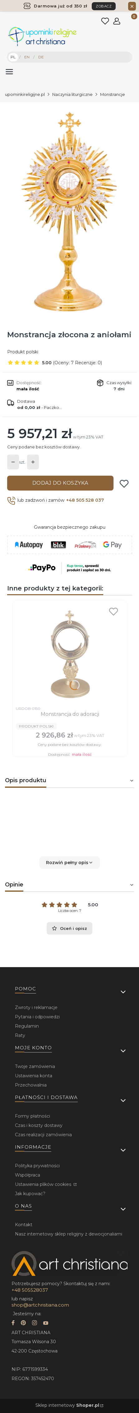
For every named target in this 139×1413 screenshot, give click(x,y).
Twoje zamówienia (35, 1066)
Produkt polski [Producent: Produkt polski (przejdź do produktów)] (22, 352)
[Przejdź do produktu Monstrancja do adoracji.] (70, 653)
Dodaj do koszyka (60, 483)
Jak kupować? (30, 1193)
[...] (69, 211)
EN (27, 57)
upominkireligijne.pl (25, 94)
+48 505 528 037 (85, 500)
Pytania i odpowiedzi (37, 1017)
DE (41, 57)
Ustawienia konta (33, 1076)
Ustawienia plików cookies (43, 1184)
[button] (69, 862)
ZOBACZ (104, 6)
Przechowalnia (31, 1085)
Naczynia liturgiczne (72, 94)
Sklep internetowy (67, 1405)
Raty (20, 1035)
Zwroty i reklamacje (36, 1007)
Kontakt (23, 1224)
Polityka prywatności (37, 1166)
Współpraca (27, 1175)
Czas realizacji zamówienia (43, 1134)
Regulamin (27, 1026)
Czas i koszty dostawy (39, 1125)
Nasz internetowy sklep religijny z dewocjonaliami (68, 1234)
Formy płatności (32, 1116)
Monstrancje (112, 94)
